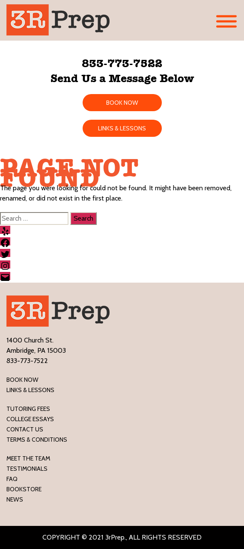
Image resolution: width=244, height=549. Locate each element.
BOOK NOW (122, 102)
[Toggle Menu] (226, 21)
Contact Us (24, 429)
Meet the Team (28, 458)
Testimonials (27, 468)
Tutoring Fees (28, 409)
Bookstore (24, 489)
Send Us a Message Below (122, 78)
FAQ (12, 479)
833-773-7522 (122, 63)
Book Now (22, 380)
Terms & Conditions (36, 439)
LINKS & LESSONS (122, 128)
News (14, 499)
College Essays (30, 419)
